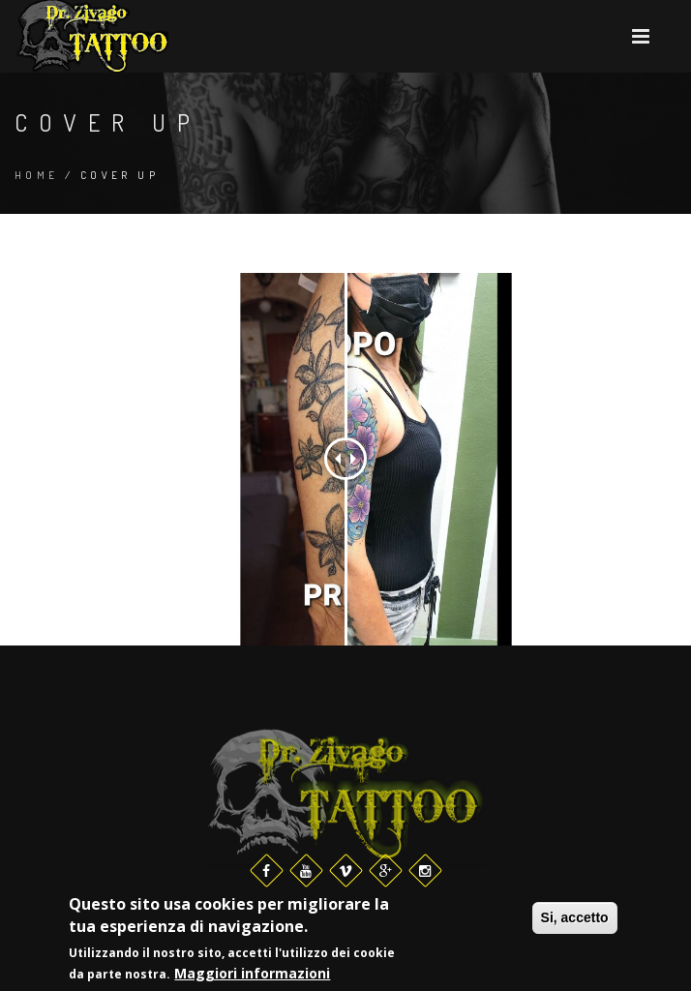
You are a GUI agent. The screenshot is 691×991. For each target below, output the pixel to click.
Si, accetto (575, 918)
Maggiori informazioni (252, 974)
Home (37, 175)
